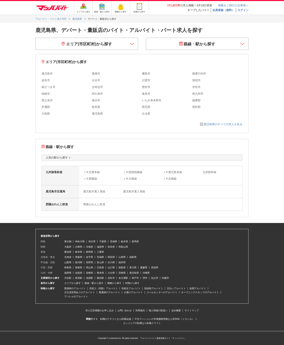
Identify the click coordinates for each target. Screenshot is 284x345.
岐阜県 (78, 252)
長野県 (89, 262)
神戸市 (135, 278)
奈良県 (111, 246)
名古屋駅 (123, 278)
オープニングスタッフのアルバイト (200, 292)
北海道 (67, 257)
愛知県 (67, 252)
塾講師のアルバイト (75, 288)
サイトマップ (192, 310)
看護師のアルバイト (109, 292)
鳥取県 (67, 267)
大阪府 (67, 246)
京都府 (89, 246)
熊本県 (100, 272)
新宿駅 (78, 278)
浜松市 (111, 278)
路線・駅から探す (197, 44)
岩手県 (89, 257)
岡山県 (89, 267)
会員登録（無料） (223, 10)
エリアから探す (72, 283)
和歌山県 (123, 246)
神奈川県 (80, 241)
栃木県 (124, 241)
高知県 (154, 267)
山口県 (111, 267)
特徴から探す (132, 283)
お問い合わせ (125, 310)
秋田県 (111, 257)
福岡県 (67, 272)
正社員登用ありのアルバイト (79, 292)
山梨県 (67, 262)
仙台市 (154, 278)
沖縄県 (146, 272)
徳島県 (122, 267)
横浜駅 (100, 278)
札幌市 (165, 278)
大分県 (111, 272)
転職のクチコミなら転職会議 (115, 319)
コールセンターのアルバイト (162, 292)
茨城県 (113, 241)
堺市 (145, 278)
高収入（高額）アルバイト (103, 288)
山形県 (122, 257)
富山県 (100, 262)
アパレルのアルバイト (76, 296)
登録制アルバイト (153, 288)
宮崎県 (122, 272)
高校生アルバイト (130, 288)
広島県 (100, 267)
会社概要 (176, 310)
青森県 (78, 257)
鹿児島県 (134, 272)
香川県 (132, 267)
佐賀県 (78, 272)
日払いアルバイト (176, 288)
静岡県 (89, 252)
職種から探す (114, 283)
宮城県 (100, 257)
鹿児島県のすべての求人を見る (223, 124)
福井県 (122, 262)
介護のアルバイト (133, 292)
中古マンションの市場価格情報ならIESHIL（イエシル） (164, 319)
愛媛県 (143, 267)
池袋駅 (89, 278)
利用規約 (140, 310)
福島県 (132, 257)
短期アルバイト (198, 288)
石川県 (111, 262)
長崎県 (89, 272)
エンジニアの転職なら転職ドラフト (142, 323)
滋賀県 (100, 246)
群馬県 (135, 241)
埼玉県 (91, 241)
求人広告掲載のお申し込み (99, 310)
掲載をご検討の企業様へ (233, 5)
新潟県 (78, 262)
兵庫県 (78, 246)
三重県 (100, 252)
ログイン (242, 10)
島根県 (78, 267)
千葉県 (102, 241)
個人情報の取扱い (158, 310)
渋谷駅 (67, 278)
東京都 (67, 241)
